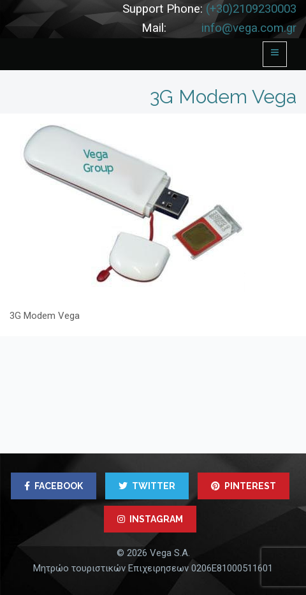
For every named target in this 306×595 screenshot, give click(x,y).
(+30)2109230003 (251, 9)
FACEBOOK (53, 486)
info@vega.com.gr (248, 28)
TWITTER (147, 486)
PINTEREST (243, 486)
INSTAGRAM (150, 519)
